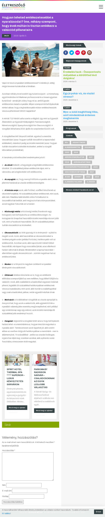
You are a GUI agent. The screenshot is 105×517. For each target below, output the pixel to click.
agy (91, 157)
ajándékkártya (72, 147)
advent (77, 177)
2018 (67, 162)
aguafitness (79, 142)
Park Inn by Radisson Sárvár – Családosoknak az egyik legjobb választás (44, 378)
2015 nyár (89, 147)
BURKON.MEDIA (35, 512)
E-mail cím (7, 491)
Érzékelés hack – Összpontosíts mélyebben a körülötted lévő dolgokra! (82, 75)
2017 (92, 172)
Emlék (6, 36)
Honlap (5, 496)
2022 (67, 152)
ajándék (91, 182)
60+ (66, 142)
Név (4, 485)
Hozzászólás (8, 450)
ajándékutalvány (73, 182)
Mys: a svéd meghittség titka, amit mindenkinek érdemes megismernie (80, 115)
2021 (88, 177)
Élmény (67, 89)
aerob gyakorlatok (74, 157)
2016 (76, 152)
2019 (97, 177)
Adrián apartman (82, 162)
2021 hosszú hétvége (75, 172)
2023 (95, 167)
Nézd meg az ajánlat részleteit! (17, 408)
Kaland (67, 68)
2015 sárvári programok (77, 167)
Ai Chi (67, 177)
